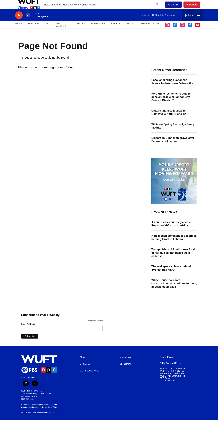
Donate (195, 8)
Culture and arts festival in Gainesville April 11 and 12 (168, 119)
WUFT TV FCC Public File (172, 378)
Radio (81, 30)
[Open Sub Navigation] (17, 35)
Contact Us (85, 371)
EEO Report (165, 385)
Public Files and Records (171, 370)
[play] (19, 22)
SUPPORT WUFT (150, 30)
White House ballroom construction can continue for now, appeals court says (174, 290)
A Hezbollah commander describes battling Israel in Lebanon (174, 244)
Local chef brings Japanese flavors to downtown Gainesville (172, 88)
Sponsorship (126, 371)
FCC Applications (168, 387)
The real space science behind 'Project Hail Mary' (171, 275)
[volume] (28, 22)
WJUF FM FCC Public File (172, 380)
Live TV (174, 8)
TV (47, 30)
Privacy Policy (166, 364)
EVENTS (115, 30)
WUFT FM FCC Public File (172, 375)
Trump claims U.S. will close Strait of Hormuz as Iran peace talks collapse (173, 259)
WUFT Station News (89, 377)
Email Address (29, 330)
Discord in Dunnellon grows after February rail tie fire (172, 146)
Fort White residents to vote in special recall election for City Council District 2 (171, 104)
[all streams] (192, 22)
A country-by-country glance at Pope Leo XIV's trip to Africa (171, 230)
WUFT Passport (61, 31)
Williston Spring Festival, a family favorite (173, 133)
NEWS (18, 30)
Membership (125, 364)
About (83, 364)
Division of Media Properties (45, 420)
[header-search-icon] (157, 8)
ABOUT (130, 30)
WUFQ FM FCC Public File (172, 383)
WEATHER (34, 30)
